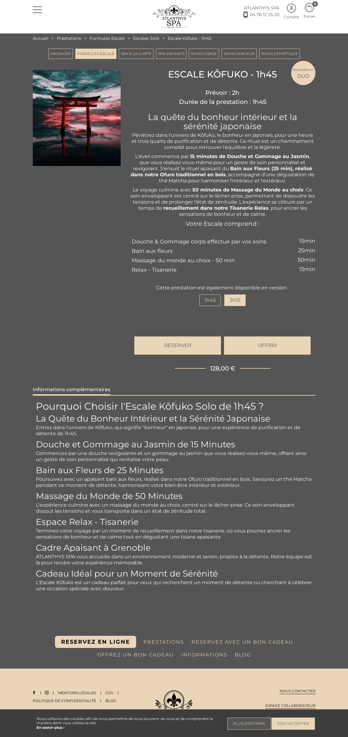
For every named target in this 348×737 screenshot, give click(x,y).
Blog (110, 700)
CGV (110, 693)
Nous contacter (297, 691)
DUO (303, 73)
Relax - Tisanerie (154, 270)
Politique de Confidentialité (64, 700)
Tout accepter (293, 723)
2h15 (235, 300)
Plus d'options (249, 723)
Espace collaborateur (290, 705)
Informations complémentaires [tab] (71, 389)
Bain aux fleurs (152, 251)
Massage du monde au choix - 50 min (183, 260)
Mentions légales (78, 693)
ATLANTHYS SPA (261, 8)
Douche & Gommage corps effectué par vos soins (199, 241)
